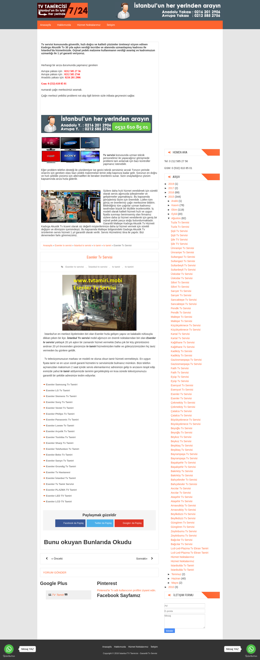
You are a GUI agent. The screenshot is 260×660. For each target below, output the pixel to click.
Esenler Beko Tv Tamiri (59, 454)
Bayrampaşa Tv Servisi (184, 454)
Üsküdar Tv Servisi (181, 273)
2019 (171, 183)
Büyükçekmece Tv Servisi (185, 419)
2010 (171, 587)
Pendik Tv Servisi (181, 308)
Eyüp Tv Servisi (180, 376)
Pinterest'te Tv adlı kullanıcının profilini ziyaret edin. (126, 590)
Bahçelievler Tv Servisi (184, 479)
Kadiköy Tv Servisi (181, 351)
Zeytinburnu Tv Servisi (184, 531)
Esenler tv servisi (74, 267)
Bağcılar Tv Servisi (181, 539)
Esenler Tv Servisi (181, 394)
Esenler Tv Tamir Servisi (60, 484)
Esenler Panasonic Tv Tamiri (62, 419)
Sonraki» (141, 558)
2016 (171, 192)
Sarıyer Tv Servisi (181, 291)
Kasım (175, 205)
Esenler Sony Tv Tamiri (59, 402)
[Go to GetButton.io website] (251, 656)
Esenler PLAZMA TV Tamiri (61, 489)
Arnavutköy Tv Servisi (183, 505)
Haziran (176, 578)
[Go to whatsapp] (251, 649)
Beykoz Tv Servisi (181, 436)
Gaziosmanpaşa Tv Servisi (186, 359)
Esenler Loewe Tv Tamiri (60, 425)
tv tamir (116, 267)
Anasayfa (45, 24)
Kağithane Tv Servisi (183, 342)
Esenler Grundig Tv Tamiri (61, 466)
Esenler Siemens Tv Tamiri (61, 396)
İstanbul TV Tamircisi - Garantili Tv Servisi (138, 653)
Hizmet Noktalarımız (89, 24)
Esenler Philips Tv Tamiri (60, 413)
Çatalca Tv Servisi (181, 411)
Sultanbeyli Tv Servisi (183, 265)
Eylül (174, 213)
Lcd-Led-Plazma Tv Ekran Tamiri (189, 548)
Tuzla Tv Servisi (180, 222)
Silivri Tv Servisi (180, 282)
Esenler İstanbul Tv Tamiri (61, 478)
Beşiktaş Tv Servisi (182, 445)
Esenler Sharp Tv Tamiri (59, 443)
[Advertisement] (192, 90)
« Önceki (57, 558)
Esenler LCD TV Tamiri (59, 501)
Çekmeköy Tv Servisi (183, 402)
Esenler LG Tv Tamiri (58, 390)
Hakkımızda (64, 24)
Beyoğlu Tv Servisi (181, 428)
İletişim (111, 24)
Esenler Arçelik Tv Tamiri (60, 431)
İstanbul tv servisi (97, 267)
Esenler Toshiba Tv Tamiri (61, 437)
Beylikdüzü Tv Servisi (183, 514)
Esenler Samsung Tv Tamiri (62, 384)
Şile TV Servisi (179, 239)
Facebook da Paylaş (69, 522)
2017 (171, 188)
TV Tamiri (58, 594)
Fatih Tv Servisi (180, 368)
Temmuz (176, 574)
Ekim (174, 209)
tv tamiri (129, 267)
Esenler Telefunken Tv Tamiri (62, 449)
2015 (171, 196)
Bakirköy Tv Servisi (182, 471)
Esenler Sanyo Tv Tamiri (60, 460)
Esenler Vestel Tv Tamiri (60, 408)
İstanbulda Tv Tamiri (182, 565)
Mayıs (175, 582)
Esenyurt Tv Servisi (182, 385)
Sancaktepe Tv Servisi (184, 299)
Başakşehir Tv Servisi (183, 462)
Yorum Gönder (54, 572)
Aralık (175, 200)
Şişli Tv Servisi (179, 231)
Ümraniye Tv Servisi (182, 248)
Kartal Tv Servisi (180, 333)
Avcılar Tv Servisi (181, 488)
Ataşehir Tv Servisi (181, 496)
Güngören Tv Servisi (182, 522)
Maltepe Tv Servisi (181, 316)
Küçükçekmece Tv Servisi (185, 325)
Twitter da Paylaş (100, 522)
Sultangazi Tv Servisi (183, 256)
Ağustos (176, 218)
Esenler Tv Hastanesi (58, 472)
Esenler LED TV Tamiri (59, 495)
